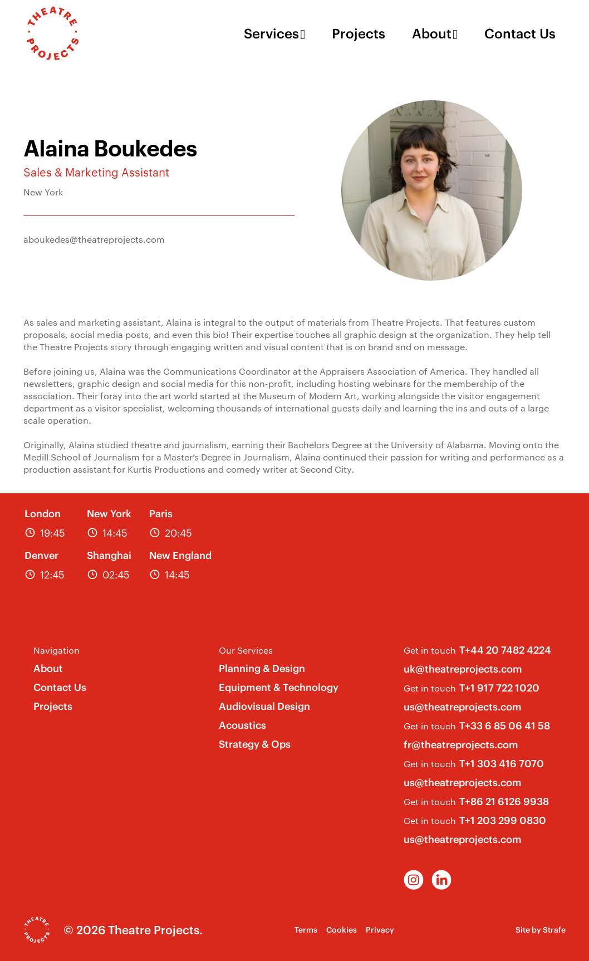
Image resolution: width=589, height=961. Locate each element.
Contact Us (520, 33)
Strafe (554, 930)
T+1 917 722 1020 (499, 687)
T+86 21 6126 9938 (504, 801)
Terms (305, 930)
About (431, 33)
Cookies (341, 930)
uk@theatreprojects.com (463, 669)
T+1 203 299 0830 (502, 820)
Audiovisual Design (264, 706)
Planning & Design (262, 668)
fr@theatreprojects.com (461, 744)
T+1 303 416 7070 (501, 763)
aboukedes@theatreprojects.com (94, 239)
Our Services (246, 650)
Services (271, 33)
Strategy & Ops (255, 744)
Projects (358, 33)
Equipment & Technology (278, 687)
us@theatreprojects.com (463, 706)
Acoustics (242, 725)
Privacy (380, 930)
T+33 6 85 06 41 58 (504, 725)
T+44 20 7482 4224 (505, 650)
